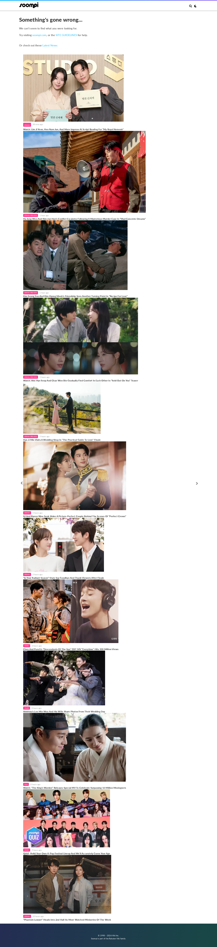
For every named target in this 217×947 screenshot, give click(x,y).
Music (26, 646)
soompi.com (39, 35)
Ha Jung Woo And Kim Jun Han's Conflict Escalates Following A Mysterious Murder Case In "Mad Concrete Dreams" (84, 218)
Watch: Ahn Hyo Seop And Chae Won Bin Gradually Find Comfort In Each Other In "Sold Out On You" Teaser (80, 380)
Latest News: (50, 45)
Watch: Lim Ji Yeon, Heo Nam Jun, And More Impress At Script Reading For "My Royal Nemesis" (73, 129)
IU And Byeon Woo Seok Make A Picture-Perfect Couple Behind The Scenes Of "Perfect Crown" (74, 516)
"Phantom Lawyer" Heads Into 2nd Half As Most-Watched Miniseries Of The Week (67, 919)
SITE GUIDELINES (66, 35)
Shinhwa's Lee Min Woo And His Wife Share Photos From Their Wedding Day (64, 711)
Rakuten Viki (114, 938)
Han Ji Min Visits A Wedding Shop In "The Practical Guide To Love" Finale (62, 439)
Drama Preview (30, 215)
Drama (27, 125)
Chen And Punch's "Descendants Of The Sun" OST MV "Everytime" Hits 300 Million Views (71, 649)
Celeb (26, 708)
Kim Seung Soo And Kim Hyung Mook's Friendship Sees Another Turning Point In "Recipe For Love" (75, 296)
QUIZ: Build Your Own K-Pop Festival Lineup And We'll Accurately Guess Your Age (66, 853)
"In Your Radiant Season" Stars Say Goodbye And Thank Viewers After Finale (63, 577)
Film (26, 784)
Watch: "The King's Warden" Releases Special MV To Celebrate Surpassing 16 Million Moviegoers (74, 787)
